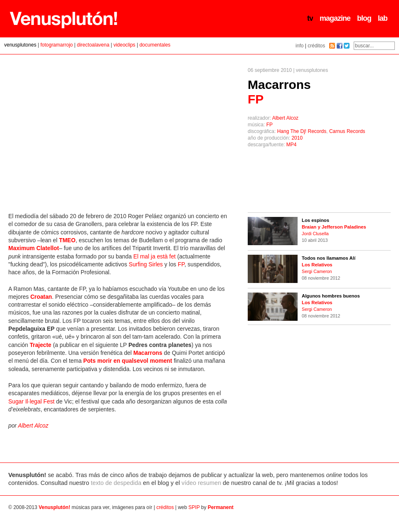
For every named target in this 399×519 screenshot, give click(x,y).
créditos (316, 46)
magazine (335, 18)
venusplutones (20, 45)
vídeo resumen (201, 483)
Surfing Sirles (146, 264)
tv (310, 18)
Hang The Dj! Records (302, 131)
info (299, 46)
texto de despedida (116, 483)
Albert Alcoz (285, 118)
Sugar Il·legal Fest (31, 401)
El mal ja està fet (154, 256)
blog (364, 18)
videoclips (124, 45)
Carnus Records (347, 131)
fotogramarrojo (56, 45)
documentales (154, 45)
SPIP (194, 507)
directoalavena (93, 45)
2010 (297, 138)
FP (269, 125)
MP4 (291, 145)
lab (382, 18)
